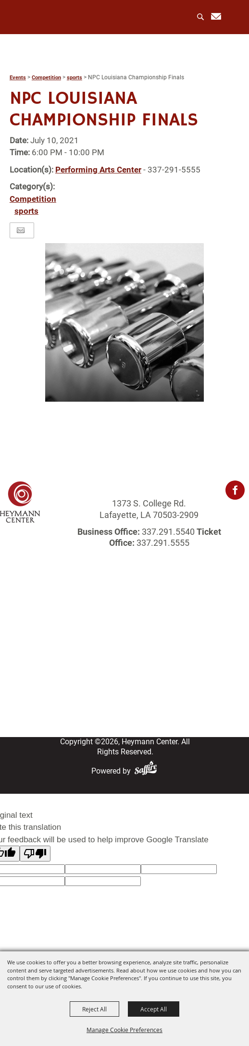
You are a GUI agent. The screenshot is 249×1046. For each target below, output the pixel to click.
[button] (124, 322)
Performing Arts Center (98, 169)
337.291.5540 (168, 532)
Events (18, 77)
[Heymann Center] (49, 16)
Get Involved (125, 663)
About (124, 615)
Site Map (125, 699)
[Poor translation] (35, 853)
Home (124, 603)
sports (74, 77)
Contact (125, 687)
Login (124, 675)
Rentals (124, 639)
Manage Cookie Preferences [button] (124, 1030)
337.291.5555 (162, 543)
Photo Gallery (125, 651)
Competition (46, 77)
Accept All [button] (153, 1009)
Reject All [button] (94, 1009)
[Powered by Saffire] (148, 770)
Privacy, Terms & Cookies (124, 711)
